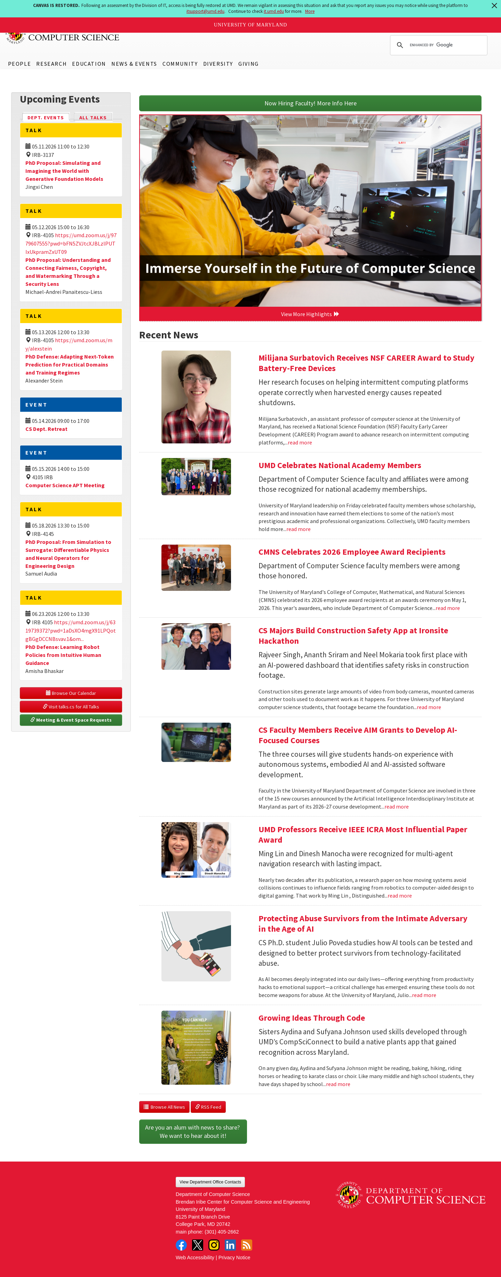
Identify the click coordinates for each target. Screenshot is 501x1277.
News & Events (134, 63)
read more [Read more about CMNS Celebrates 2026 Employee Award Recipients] (448, 607)
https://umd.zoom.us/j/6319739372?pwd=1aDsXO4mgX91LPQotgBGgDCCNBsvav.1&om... (70, 630)
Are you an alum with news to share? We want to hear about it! (193, 1131)
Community (180, 63)
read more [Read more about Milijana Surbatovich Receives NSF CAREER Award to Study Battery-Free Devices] (300, 442)
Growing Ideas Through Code (312, 1017)
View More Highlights (310, 314)
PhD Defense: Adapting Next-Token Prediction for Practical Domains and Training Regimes (69, 364)
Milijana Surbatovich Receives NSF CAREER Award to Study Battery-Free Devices (367, 363)
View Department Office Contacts (210, 1182)
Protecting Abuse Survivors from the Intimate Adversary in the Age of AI (363, 923)
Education (89, 63)
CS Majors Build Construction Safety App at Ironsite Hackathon (353, 635)
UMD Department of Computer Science (62, 34)
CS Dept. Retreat (46, 428)
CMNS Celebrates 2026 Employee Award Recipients (352, 551)
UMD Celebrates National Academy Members (340, 465)
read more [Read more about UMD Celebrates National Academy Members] (298, 528)
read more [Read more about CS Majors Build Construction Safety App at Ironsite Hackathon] (429, 707)
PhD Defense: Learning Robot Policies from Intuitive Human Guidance (63, 654)
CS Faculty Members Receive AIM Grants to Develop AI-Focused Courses (358, 735)
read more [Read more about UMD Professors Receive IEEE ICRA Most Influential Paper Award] (400, 895)
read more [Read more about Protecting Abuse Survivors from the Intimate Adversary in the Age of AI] (424, 994)
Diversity (218, 63)
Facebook (181, 1245)
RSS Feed (208, 1107)
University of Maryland (250, 24)
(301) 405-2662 (222, 1232)
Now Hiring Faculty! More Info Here (310, 103)
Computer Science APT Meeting (65, 485)
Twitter (197, 1245)
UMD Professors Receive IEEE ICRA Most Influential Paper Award (363, 834)
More (310, 11)
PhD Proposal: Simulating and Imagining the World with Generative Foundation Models (64, 170)
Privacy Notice (234, 1257)
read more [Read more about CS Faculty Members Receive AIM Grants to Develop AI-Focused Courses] (396, 806)
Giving (248, 63)
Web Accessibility (195, 1257)
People (19, 63)
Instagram (214, 1245)
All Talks (93, 117)
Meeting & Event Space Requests (71, 720)
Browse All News (164, 1107)
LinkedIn (230, 1245)
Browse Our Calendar (71, 693)
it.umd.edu (274, 11)
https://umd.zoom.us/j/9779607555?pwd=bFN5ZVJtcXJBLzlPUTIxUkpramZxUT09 (71, 243)
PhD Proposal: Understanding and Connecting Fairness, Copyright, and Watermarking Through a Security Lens (68, 271)
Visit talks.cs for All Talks (71, 707)
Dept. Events (48, 117)
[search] (438, 45)
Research (51, 63)
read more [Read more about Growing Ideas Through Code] (338, 1084)
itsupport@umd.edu (205, 11)
